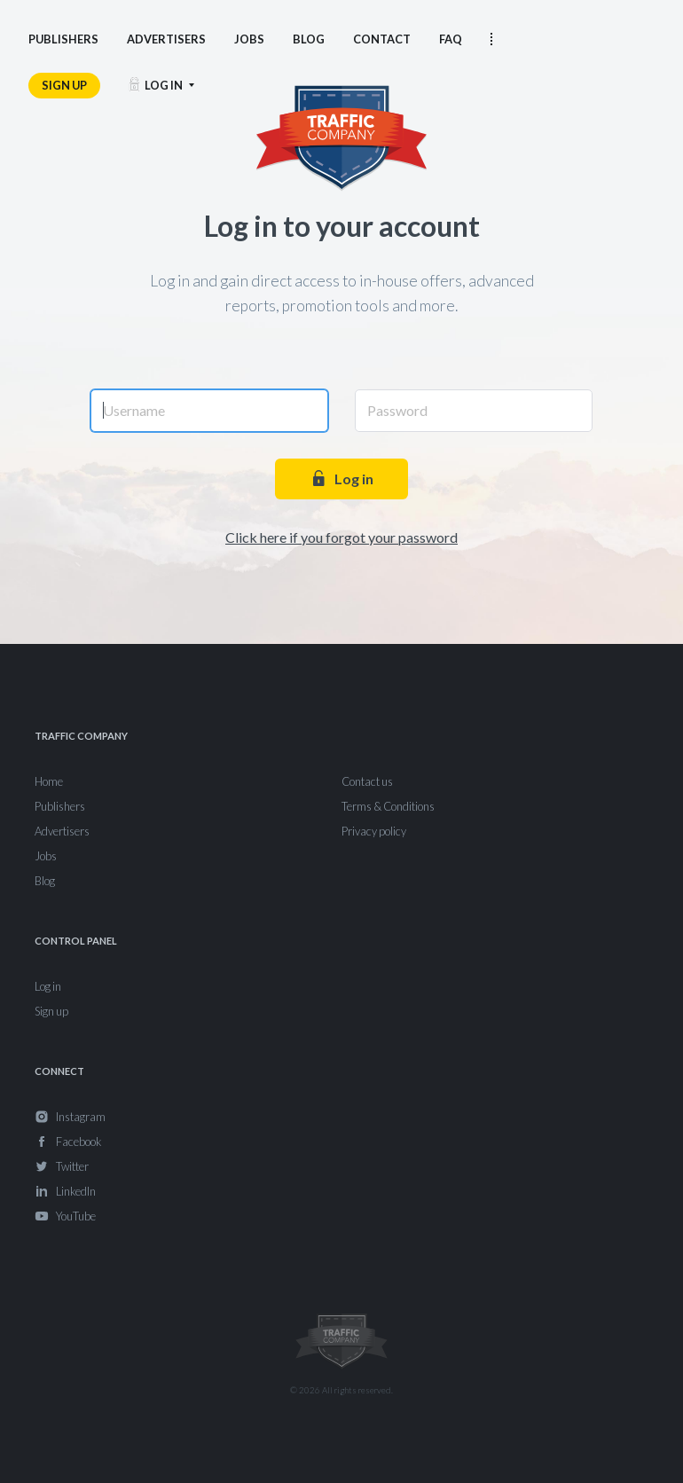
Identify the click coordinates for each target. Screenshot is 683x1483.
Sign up (51, 1011)
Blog (45, 881)
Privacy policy (374, 831)
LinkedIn (76, 1191)
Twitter (72, 1166)
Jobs (46, 856)
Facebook (78, 1141)
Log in (341, 478)
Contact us (367, 781)
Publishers (60, 806)
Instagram (81, 1117)
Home (49, 781)
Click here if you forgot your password (341, 537)
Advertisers (62, 831)
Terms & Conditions (388, 806)
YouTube (76, 1216)
